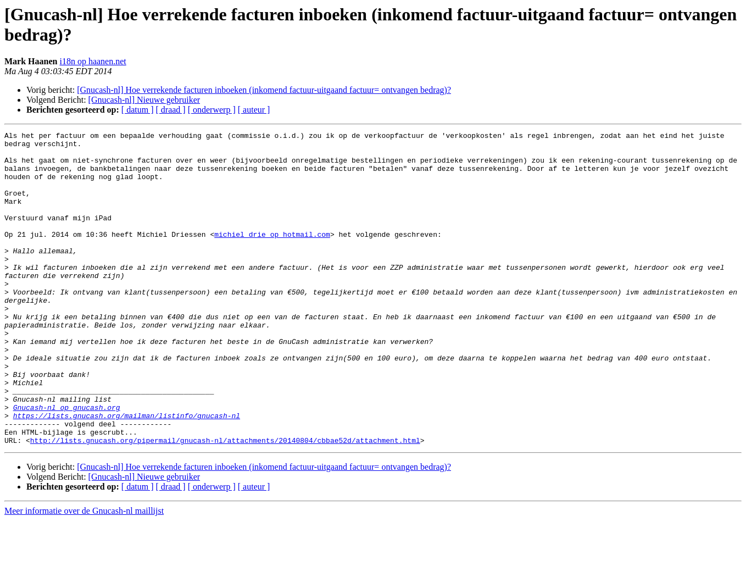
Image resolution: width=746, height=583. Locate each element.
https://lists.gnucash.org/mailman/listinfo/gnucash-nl (126, 473)
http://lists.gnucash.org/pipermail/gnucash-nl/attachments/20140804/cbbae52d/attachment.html (225, 503)
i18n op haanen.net (92, 61)
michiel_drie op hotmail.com (272, 255)
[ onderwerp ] (212, 109)
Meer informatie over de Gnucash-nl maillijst (84, 573)
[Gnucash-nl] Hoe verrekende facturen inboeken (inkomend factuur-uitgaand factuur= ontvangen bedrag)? (264, 90)
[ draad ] (171, 109)
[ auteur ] (254, 109)
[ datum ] (137, 109)
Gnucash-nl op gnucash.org (66, 463)
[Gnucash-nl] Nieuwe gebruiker (144, 99)
